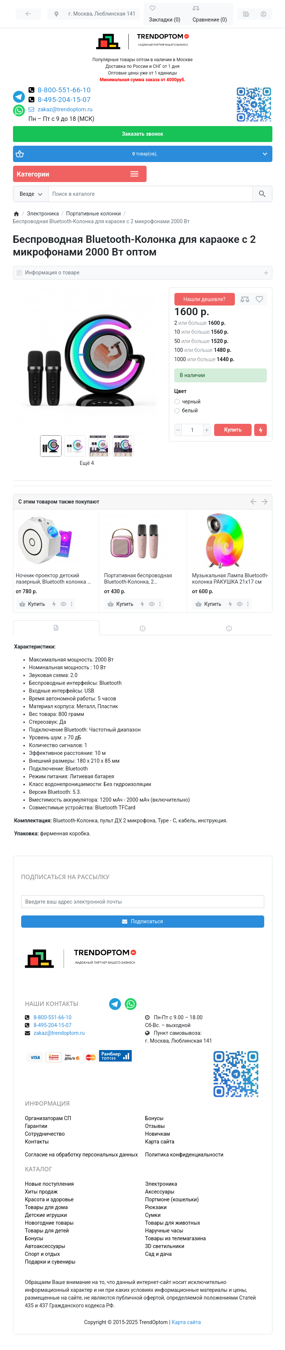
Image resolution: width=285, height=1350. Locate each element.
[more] (71, 604)
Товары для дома (46, 1207)
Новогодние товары (49, 1223)
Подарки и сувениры (50, 1262)
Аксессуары (159, 1192)
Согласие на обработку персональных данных (81, 1155)
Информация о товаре (142, 273)
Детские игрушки (46, 1215)
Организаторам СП (48, 1118)
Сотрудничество (45, 1134)
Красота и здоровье (49, 1199)
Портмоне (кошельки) (172, 1199)
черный (191, 402)
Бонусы (154, 1118)
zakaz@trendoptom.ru (61, 109)
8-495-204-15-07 (64, 100)
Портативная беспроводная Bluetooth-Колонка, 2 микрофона (138, 578)
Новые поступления (49, 1184)
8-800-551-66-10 (64, 90)
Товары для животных (172, 1223)
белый (190, 410)
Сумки (153, 1215)
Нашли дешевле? (204, 299)
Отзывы (155, 1126)
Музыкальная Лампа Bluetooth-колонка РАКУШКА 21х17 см (230, 578)
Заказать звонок (142, 134)
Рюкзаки (156, 1207)
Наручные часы (164, 1231)
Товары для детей (47, 1231)
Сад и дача (158, 1254)
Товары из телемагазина (175, 1238)
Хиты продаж (41, 1192)
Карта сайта (159, 1142)
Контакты (37, 1142)
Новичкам (157, 1134)
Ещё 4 (87, 463)
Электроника (161, 1184)
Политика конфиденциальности (184, 1155)
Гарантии (36, 1126)
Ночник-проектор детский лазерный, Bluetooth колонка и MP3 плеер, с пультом (53, 578)
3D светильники (164, 1246)
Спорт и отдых (42, 1254)
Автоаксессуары (45, 1246)
